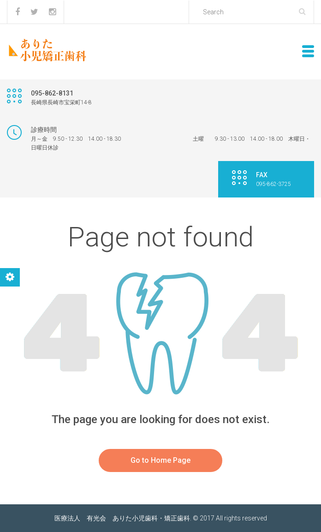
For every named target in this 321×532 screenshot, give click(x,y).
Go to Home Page (160, 460)
